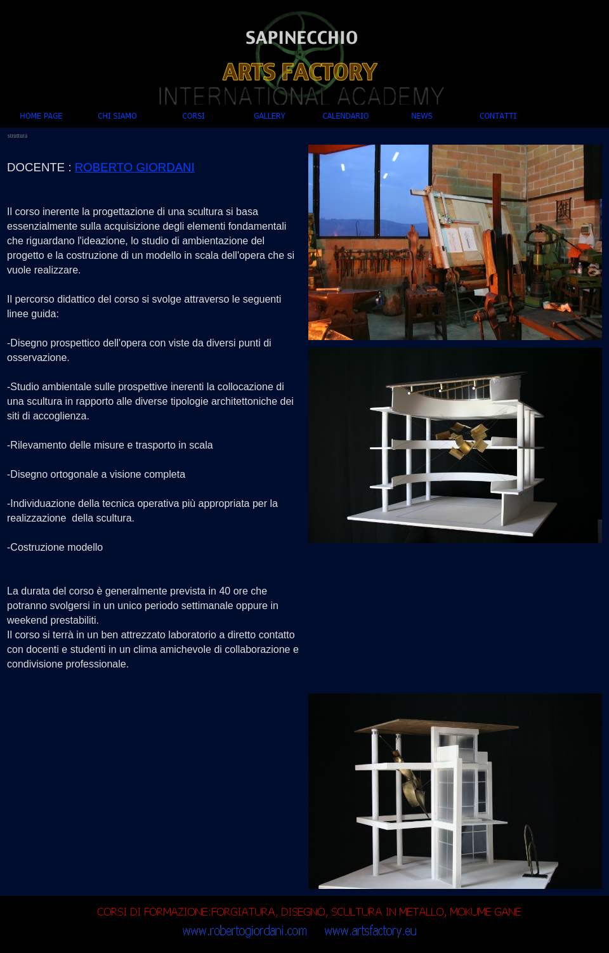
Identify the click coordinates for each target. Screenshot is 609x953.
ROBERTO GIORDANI (135, 167)
